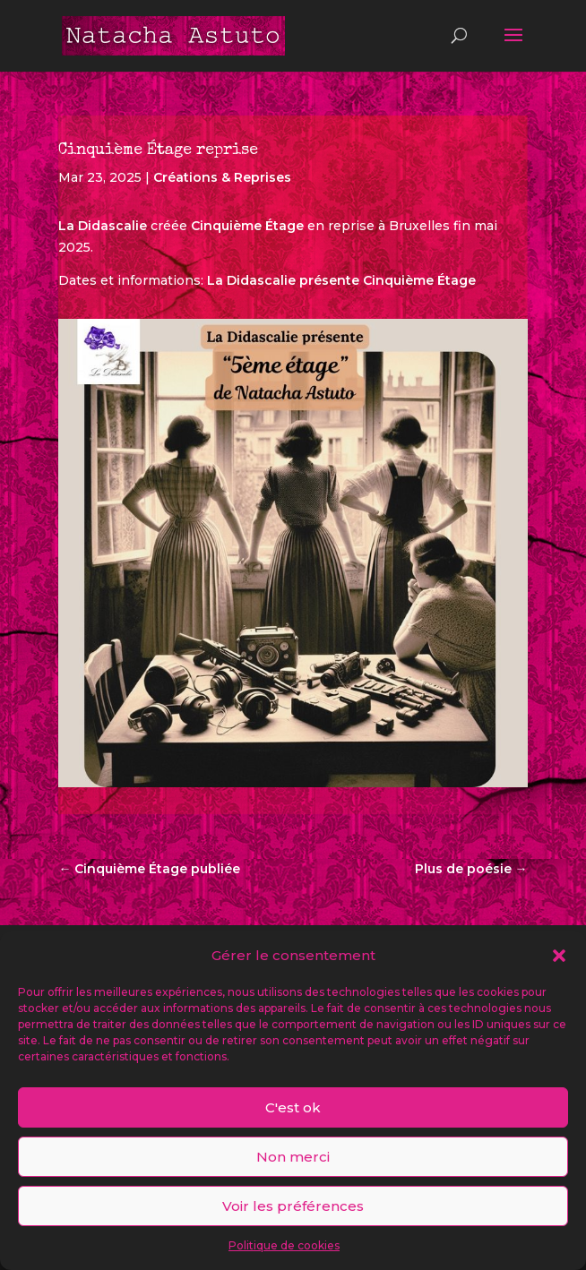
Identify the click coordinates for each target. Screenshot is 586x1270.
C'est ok (293, 1107)
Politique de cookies (284, 1245)
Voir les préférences (293, 1205)
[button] (559, 956)
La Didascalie (102, 226)
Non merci (293, 1156)
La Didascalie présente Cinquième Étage (341, 280)
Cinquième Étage (247, 226)
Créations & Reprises (222, 177)
